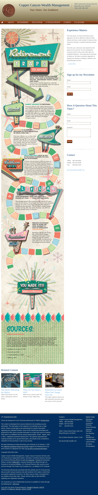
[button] (26, 489)
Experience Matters (77, 30)
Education (37, 22)
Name (69, 80)
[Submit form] (69, 141)
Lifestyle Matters (91, 439)
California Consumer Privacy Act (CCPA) (16, 446)
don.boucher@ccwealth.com (76, 170)
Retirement (23, 22)
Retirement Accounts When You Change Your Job (53, 392)
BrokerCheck (45, 420)
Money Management (90, 436)
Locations (79, 22)
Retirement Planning (89, 420)
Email (68, 87)
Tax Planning (90, 433)
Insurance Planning (89, 430)
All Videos (89, 444)
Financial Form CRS (10, 417)
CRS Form (16, 484)
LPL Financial (30, 460)
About (11, 22)
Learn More (72, 64)
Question (70, 127)
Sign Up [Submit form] (69, 94)
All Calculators (90, 446)
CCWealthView (53, 22)
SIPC (18, 462)
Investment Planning (89, 424)
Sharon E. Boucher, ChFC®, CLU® (20, 489)
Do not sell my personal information (36, 448)
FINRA (14, 462)
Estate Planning (91, 427)
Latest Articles (90, 442)
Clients (67, 22)
